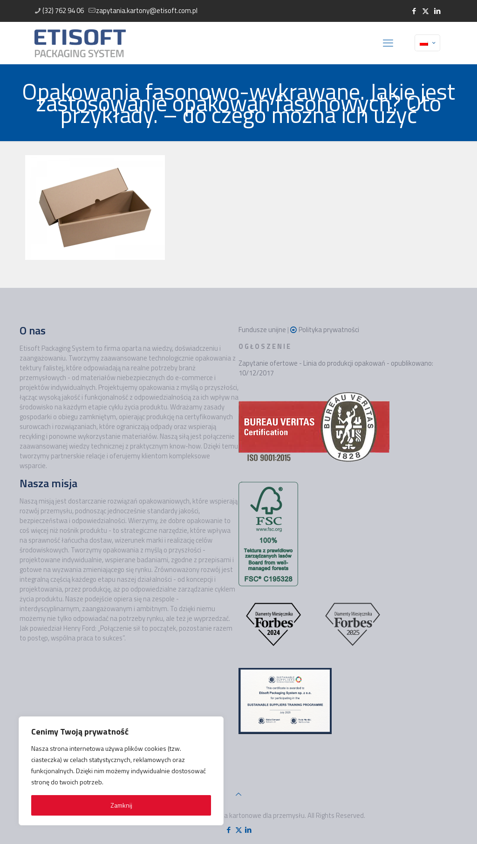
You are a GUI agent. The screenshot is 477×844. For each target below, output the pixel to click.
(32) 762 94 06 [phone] (63, 10)
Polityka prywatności (329, 329)
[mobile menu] (388, 43)
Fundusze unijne (262, 329)
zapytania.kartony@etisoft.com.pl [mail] (147, 10)
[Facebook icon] (413, 11)
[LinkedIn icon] (437, 11)
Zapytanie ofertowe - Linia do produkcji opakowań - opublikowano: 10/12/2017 (335, 368)
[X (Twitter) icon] (425, 11)
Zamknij (121, 805)
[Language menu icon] (427, 42)
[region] (121, 770)
